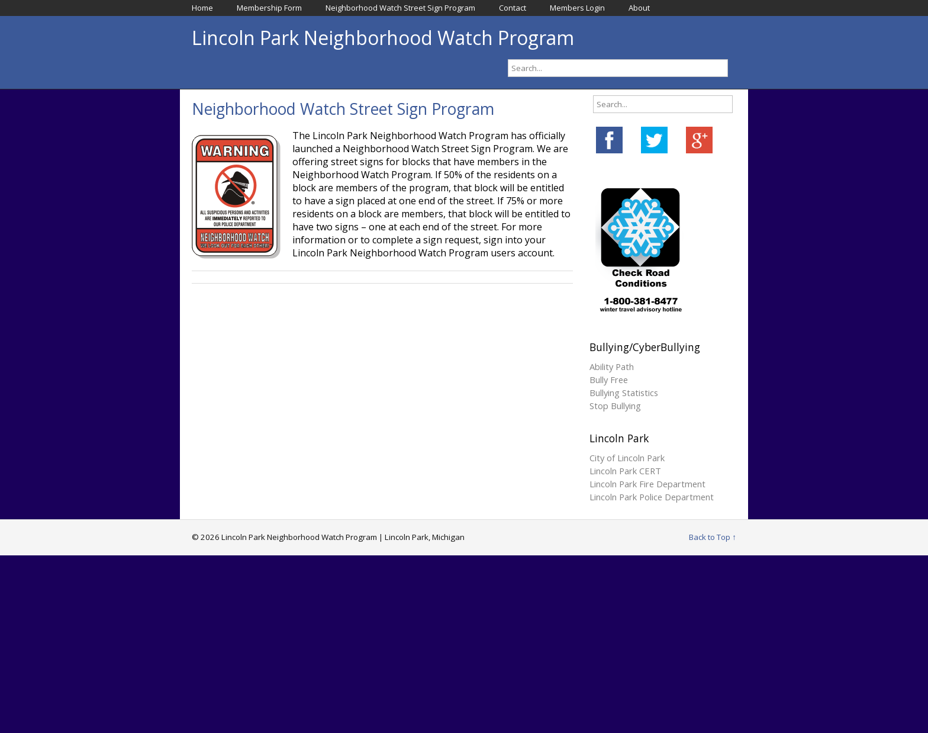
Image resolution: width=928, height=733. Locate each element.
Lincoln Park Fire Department (647, 484)
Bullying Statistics (623, 392)
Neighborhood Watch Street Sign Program (400, 7)
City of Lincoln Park (627, 458)
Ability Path (611, 366)
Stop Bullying (615, 405)
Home (202, 7)
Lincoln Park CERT (625, 471)
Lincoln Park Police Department (651, 497)
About (639, 7)
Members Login (577, 7)
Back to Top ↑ (712, 537)
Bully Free (608, 379)
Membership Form (269, 7)
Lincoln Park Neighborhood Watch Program (383, 37)
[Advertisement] (464, 644)
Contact (512, 7)
